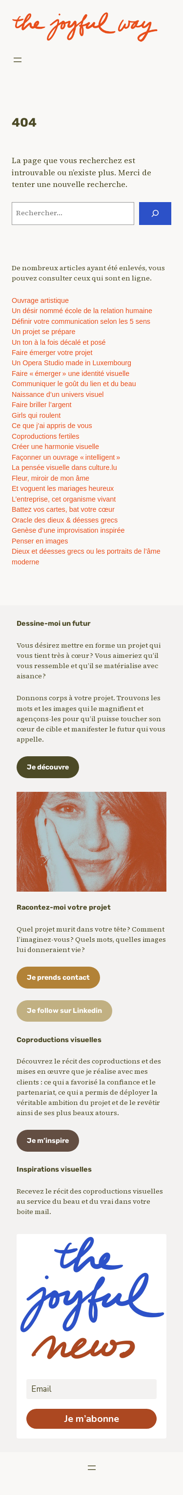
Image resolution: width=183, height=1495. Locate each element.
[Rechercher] (155, 213)
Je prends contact (58, 977)
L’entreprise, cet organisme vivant (64, 499)
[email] (91, 1389)
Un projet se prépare (43, 332)
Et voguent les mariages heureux (63, 488)
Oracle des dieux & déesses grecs (65, 520)
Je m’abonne (91, 1418)
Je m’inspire (48, 1141)
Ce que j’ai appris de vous (52, 426)
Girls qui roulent (36, 415)
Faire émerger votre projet (52, 352)
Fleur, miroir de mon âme (50, 478)
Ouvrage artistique (40, 300)
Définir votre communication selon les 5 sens (81, 321)
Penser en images (40, 541)
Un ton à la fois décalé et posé (59, 342)
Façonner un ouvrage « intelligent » (66, 457)
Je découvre (48, 767)
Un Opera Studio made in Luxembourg (71, 363)
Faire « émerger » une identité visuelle (70, 373)
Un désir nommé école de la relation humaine (82, 311)
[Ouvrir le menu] (17, 60)
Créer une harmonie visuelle (55, 446)
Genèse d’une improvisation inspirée (68, 530)
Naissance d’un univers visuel (58, 394)
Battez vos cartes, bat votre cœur (63, 509)
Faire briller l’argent (42, 405)
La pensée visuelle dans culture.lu (64, 467)
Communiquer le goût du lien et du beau (74, 384)
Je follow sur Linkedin (64, 1011)
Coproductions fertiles (45, 436)
